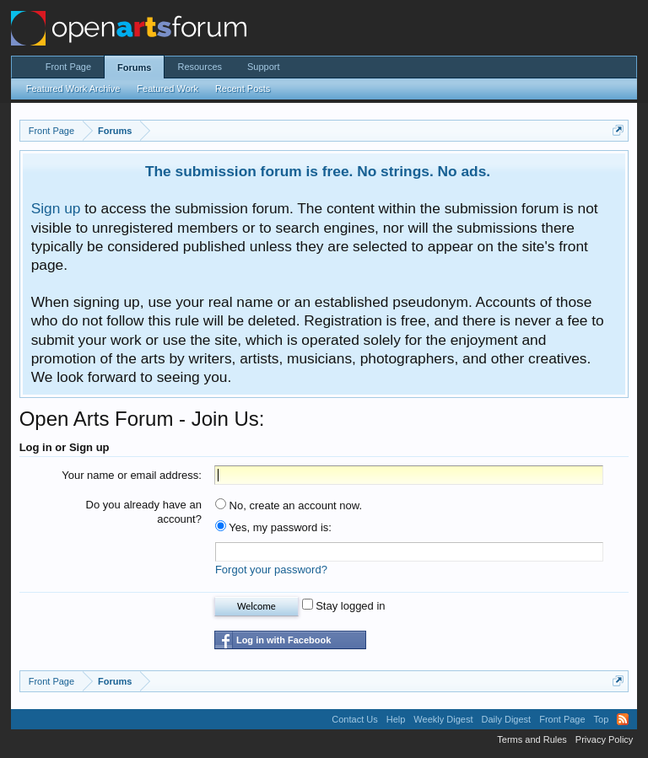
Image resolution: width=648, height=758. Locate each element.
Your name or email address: (132, 475)
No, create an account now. (288, 505)
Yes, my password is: (273, 527)
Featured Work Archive (73, 88)
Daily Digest (506, 719)
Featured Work (167, 88)
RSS (623, 719)
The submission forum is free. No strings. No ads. (317, 171)
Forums (134, 67)
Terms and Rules (532, 739)
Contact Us (354, 719)
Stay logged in (344, 605)
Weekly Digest (442, 719)
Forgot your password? (271, 569)
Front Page (68, 67)
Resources (199, 67)
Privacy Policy (604, 739)
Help (396, 719)
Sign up (56, 208)
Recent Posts (242, 88)
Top (601, 719)
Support (263, 67)
